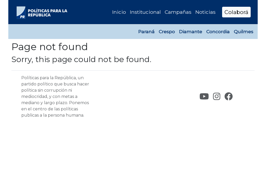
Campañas (178, 12)
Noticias (205, 12)
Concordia (218, 31)
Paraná (146, 31)
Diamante (190, 31)
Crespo (167, 31)
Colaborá (236, 12)
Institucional (145, 12)
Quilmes (243, 31)
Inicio (119, 12)
